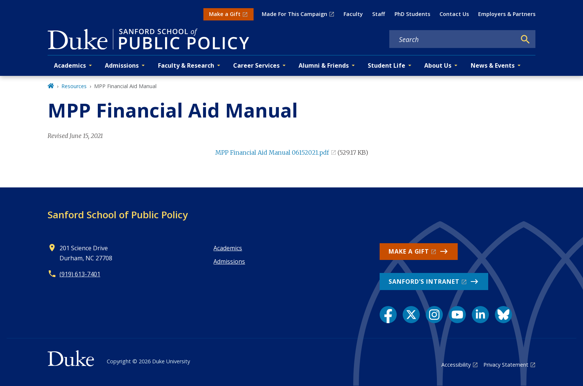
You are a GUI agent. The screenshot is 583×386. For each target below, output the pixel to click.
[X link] (411, 314)
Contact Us (454, 13)
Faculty (353, 13)
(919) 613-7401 (79, 274)
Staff (378, 13)
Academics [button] (70, 65)
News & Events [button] (493, 65)
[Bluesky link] (503, 314)
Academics (227, 248)
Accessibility (456, 364)
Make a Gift (225, 13)
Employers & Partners (506, 13)
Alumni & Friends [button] (324, 65)
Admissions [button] (122, 65)
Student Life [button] (386, 65)
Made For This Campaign (294, 13)
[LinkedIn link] (480, 314)
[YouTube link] (457, 314)
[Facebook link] (388, 314)
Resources (74, 86)
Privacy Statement (505, 364)
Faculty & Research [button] (186, 65)
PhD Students (412, 13)
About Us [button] (437, 65)
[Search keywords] (453, 39)
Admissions (229, 261)
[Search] (525, 39)
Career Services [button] (256, 65)
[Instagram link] (434, 314)
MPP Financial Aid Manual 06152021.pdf (272, 152)
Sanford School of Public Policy (118, 214)
